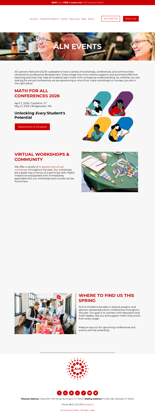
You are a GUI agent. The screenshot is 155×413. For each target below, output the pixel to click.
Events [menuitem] (66, 11)
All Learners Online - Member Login (77, 394)
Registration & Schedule (32, 110)
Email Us (89, 388)
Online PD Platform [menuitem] (51, 11)
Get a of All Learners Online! (77, 2)
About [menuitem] (94, 11)
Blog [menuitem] (86, 11)
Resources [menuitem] (77, 11)
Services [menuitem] (36, 11)
